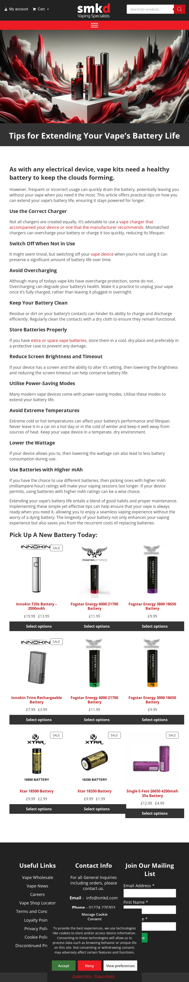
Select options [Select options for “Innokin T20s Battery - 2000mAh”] (39, 626)
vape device (102, 254)
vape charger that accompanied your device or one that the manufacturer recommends (81, 224)
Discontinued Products (37, 945)
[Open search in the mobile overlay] (156, 9)
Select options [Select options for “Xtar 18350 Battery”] (97, 808)
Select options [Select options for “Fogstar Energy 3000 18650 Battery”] (155, 719)
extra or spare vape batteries (58, 340)
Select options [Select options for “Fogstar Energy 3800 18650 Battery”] (155, 626)
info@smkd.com (102, 898)
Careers (37, 894)
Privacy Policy (104, 976)
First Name (135, 902)
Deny (89, 965)
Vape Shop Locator (37, 903)
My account (18, 9)
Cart (44, 9)
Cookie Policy (82, 976)
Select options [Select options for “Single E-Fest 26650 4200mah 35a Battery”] (155, 813)
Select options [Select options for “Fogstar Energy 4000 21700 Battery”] (97, 719)
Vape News (37, 886)
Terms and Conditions (37, 911)
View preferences (120, 965)
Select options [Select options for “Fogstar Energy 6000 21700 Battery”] (97, 626)
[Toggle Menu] (94, 25)
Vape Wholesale (37, 877)
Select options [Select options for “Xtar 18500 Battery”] (39, 808)
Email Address (139, 885)
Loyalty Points (37, 920)
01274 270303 (102, 907)
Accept (63, 965)
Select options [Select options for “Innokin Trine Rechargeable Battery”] (39, 719)
